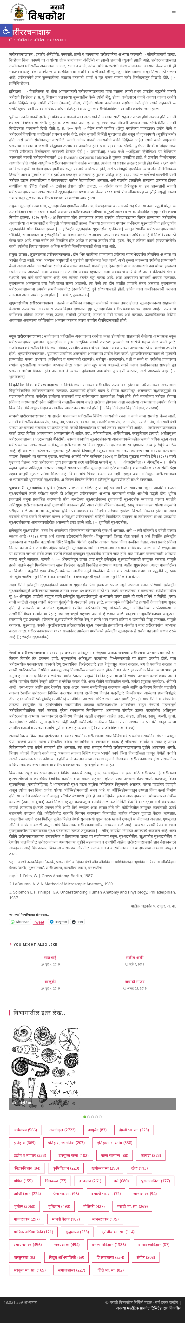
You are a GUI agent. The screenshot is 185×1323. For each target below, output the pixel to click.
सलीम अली (135, 957)
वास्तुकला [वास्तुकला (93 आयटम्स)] (25, 1257)
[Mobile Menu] (174, 11)
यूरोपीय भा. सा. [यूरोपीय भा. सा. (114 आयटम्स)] (117, 1232)
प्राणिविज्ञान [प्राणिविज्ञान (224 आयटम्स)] (27, 1194)
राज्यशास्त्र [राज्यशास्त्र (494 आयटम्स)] (66, 1244)
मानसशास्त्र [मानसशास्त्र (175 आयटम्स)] (105, 1219)
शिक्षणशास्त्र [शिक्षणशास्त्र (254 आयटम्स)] (110, 1257)
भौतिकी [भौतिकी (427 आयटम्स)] (94, 1206)
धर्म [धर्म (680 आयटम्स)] (121, 1181)
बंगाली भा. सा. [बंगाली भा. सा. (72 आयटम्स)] (106, 1194)
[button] (6, 30)
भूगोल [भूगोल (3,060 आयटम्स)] (24, 1206)
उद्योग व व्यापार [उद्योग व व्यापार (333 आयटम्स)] (30, 1155)
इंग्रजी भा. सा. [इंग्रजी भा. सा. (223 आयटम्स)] (134, 1130)
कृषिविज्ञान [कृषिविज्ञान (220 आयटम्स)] (66, 1168)
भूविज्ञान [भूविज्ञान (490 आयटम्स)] (59, 1206)
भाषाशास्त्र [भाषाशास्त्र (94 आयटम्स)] (145, 1194)
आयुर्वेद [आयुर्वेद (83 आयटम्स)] (97, 1130)
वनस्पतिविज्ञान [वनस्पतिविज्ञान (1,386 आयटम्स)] (109, 1244)
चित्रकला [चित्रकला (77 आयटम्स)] (55, 1181)
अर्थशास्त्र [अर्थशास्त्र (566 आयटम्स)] (25, 1130)
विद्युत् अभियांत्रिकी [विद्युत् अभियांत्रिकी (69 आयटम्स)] (66, 1257)
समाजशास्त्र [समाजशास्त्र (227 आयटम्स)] (71, 1270)
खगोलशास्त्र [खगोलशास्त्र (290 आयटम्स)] (105, 1168)
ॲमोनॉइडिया (21, 1102)
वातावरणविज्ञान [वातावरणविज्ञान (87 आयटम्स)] (153, 1244)
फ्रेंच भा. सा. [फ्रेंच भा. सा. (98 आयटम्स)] (66, 1194)
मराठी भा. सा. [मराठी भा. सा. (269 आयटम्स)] (132, 1206)
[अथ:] (10, 40)
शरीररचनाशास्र (58, 40)
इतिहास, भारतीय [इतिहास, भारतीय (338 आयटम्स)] (114, 1143)
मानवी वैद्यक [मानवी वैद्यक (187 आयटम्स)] (66, 1219)
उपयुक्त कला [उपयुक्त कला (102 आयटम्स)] (73, 1155)
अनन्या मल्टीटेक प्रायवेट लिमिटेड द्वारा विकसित (148, 1308)
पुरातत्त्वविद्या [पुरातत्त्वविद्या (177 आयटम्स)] (155, 1181)
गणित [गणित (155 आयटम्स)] (23, 1181)
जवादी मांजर (135, 981)
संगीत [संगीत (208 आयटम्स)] (146, 1257)
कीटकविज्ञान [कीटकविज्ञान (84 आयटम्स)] (27, 1168)
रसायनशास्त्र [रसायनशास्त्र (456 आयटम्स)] (28, 1244)
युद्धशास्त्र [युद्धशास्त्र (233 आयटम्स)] (77, 1232)
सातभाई (50, 957)
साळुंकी (50, 981)
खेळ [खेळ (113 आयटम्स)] (139, 1168)
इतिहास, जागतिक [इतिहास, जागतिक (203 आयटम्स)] (66, 1143)
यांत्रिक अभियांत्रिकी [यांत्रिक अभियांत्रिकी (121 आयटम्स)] (33, 1232)
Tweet (38, 922)
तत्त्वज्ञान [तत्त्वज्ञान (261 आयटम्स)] (90, 1181)
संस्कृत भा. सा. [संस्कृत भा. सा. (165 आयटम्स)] (30, 1270)
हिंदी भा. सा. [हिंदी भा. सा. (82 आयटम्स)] (111, 1270)
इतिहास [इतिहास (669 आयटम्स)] (24, 1143)
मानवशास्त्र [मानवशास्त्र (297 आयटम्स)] (27, 1219)
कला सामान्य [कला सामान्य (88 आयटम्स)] (114, 1155)
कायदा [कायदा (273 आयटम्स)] (151, 1155)
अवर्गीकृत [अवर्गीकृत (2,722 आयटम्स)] (62, 1130)
